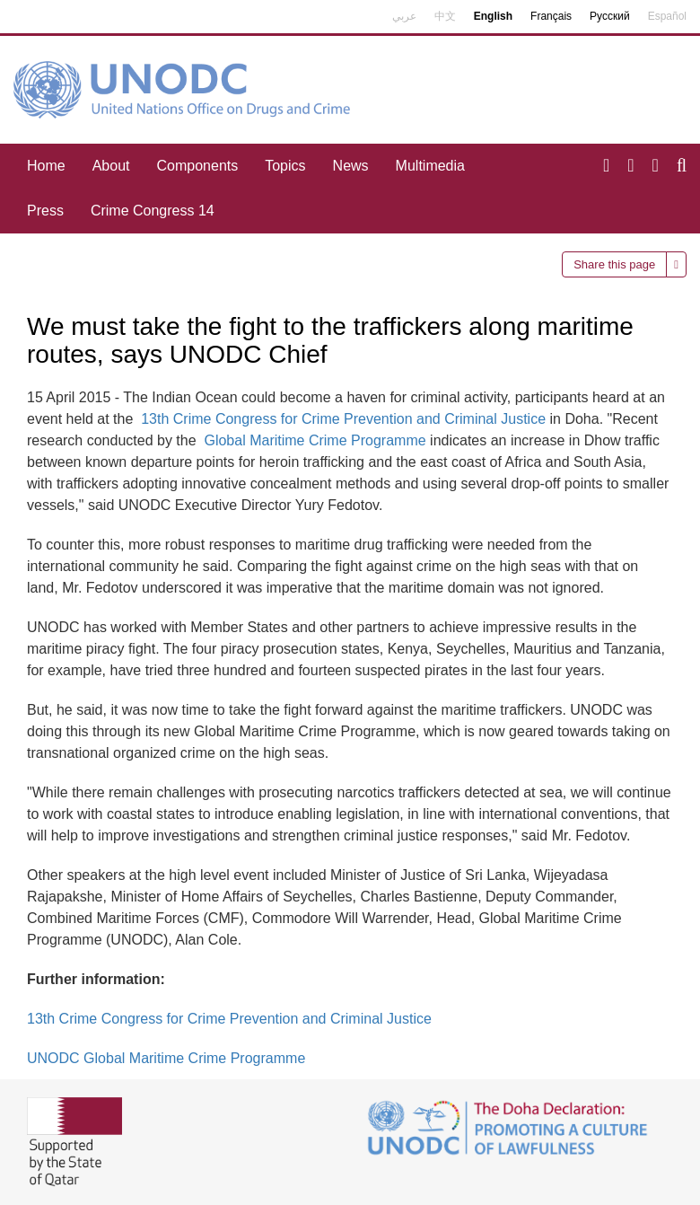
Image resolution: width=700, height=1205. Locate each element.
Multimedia (430, 165)
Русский (610, 16)
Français (551, 16)
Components (198, 165)
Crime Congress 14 (152, 210)
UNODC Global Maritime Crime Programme (166, 1058)
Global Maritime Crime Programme (314, 440)
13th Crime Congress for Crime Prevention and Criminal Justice (343, 419)
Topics (285, 165)
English (493, 16)
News (351, 165)
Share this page (614, 264)
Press (45, 210)
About (111, 165)
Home (46, 165)
